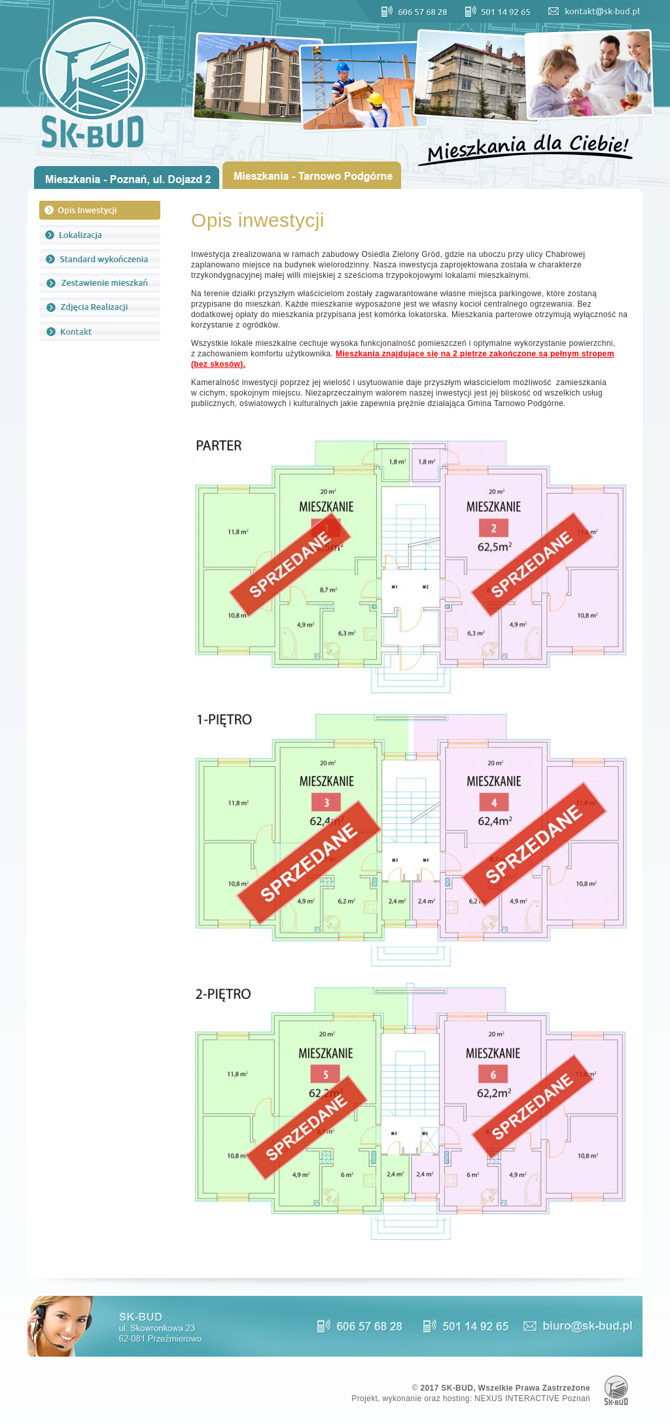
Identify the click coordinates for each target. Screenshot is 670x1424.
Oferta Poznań (126, 177)
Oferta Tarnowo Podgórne (315, 175)
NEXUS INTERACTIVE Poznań (532, 1398)
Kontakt (99, 331)
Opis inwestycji (99, 210)
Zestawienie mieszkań (99, 283)
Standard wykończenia (99, 259)
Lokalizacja (99, 235)
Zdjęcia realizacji (99, 307)
